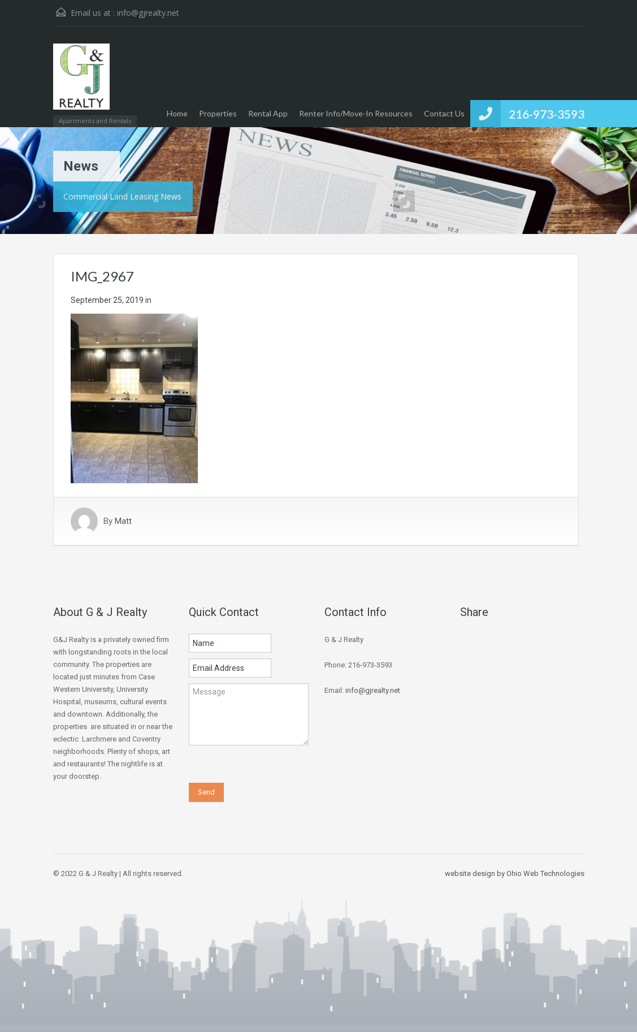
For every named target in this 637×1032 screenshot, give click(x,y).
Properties (218, 113)
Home (177, 113)
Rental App (268, 113)
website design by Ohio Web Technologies (514, 873)
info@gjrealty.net (148, 12)
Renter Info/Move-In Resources (356, 113)
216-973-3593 (546, 114)
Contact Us (444, 113)
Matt (123, 521)
